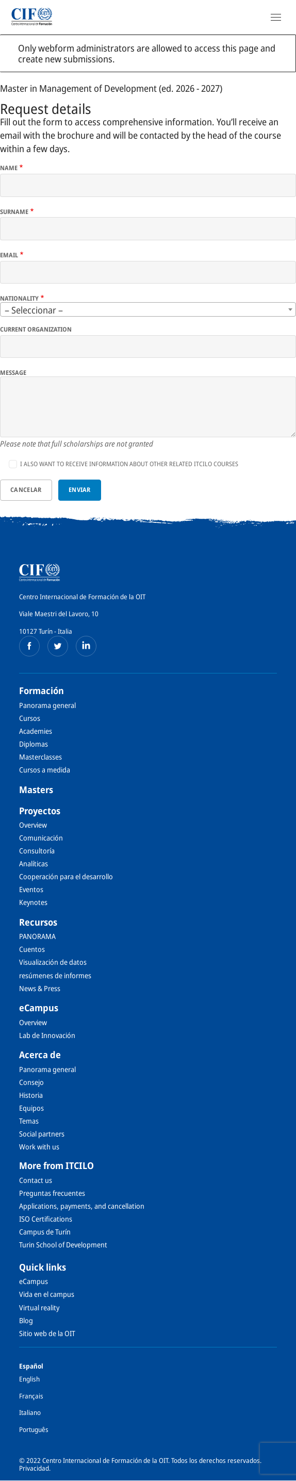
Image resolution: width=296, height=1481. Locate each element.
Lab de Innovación (47, 1035)
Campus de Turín (45, 1232)
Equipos (31, 1108)
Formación (41, 690)
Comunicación (41, 838)
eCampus (38, 1007)
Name (9, 168)
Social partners (41, 1134)
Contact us (35, 1180)
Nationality (19, 298)
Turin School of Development (63, 1244)
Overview (33, 825)
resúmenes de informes (55, 975)
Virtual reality (39, 1307)
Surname (14, 212)
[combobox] (148, 309)
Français (31, 1396)
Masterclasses (40, 757)
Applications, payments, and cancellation (81, 1206)
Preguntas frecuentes (52, 1193)
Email (9, 255)
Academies (35, 731)
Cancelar (25, 489)
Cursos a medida (44, 770)
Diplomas (33, 744)
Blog (26, 1320)
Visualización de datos (53, 962)
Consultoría (37, 850)
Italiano (30, 1412)
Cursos (29, 718)
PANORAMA (37, 936)
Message (13, 372)
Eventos (31, 889)
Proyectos (39, 810)
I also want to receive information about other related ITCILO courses (129, 463)
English (29, 1379)
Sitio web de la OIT (47, 1333)
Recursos (38, 922)
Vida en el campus (46, 1294)
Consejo (31, 1082)
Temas (29, 1121)
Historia (31, 1095)
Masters (36, 789)
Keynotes (33, 902)
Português (33, 1429)
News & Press (39, 988)
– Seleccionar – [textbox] (34, 310)
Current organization (36, 329)
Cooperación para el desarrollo (66, 876)
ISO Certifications (45, 1219)
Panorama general (47, 705)
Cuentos (32, 949)
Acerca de (40, 1054)
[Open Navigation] (276, 17)
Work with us (39, 1146)
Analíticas (33, 863)
